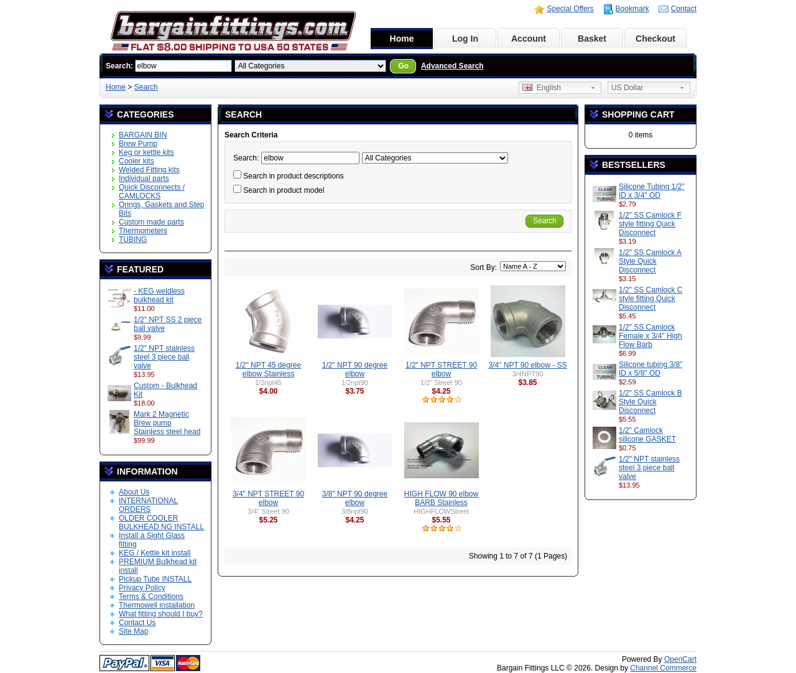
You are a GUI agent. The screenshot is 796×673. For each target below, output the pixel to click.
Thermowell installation (157, 605)
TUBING (133, 239)
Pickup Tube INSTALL (155, 579)
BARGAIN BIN (143, 135)
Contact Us (137, 622)
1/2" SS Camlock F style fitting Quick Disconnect (650, 224)
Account (528, 39)
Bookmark (632, 8)
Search (146, 87)
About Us (134, 492)
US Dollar (627, 87)
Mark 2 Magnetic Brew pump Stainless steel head (167, 423)
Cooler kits (136, 161)
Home (402, 39)
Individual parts (144, 178)
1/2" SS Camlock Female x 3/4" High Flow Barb (650, 336)
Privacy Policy (142, 587)
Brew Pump (138, 143)
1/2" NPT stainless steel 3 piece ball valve (164, 357)
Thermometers (143, 230)
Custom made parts (151, 222)
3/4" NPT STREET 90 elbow (268, 498)
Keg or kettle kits (146, 152)
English (541, 87)
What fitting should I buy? (161, 614)
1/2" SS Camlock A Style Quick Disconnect (650, 261)
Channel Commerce (663, 668)
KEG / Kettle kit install (154, 553)
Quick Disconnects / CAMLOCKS (152, 191)
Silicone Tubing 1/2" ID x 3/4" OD (652, 191)
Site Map (133, 631)
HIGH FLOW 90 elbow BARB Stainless (441, 498)
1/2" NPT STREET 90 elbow (441, 369)
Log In (465, 39)
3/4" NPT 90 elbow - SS (527, 365)
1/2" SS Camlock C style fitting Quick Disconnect (650, 298)
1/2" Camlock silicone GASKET (647, 434)
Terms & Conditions (151, 596)
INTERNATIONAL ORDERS (148, 505)
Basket (592, 39)
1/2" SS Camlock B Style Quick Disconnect (650, 402)
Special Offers (570, 8)
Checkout (655, 39)
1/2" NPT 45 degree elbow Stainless (268, 369)
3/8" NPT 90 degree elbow (354, 498)
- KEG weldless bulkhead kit (159, 295)
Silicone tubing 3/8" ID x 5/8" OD (650, 369)
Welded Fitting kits (149, 169)
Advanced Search (452, 66)
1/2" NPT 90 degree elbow (354, 369)
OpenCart (680, 659)
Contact (683, 8)
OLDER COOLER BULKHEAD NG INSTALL (161, 522)
